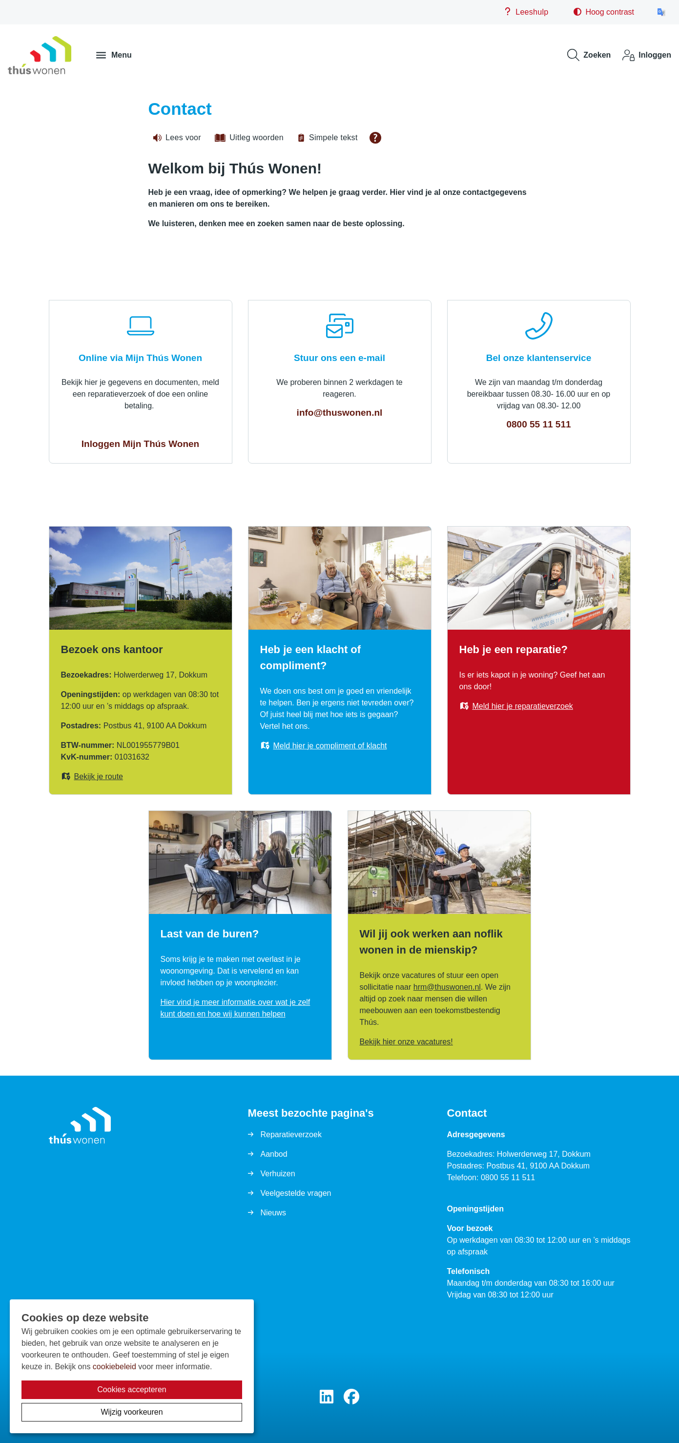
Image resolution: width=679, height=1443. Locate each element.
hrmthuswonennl (447, 987)
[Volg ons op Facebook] (351, 1397)
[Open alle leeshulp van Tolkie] (375, 138)
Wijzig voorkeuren (132, 1412)
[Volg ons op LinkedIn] (326, 1397)
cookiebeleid (114, 1366)
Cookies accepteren (131, 1389)
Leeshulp (526, 11)
